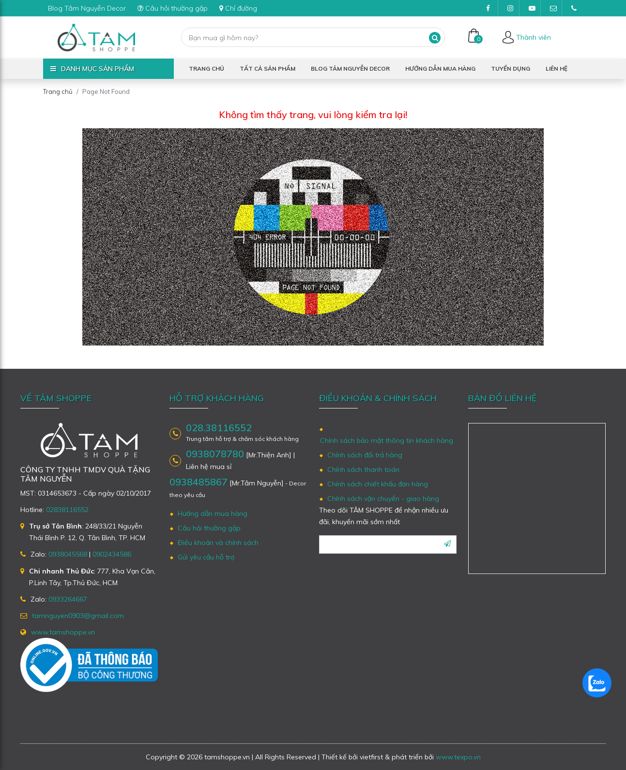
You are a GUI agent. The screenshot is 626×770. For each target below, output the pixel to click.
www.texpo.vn (458, 757)
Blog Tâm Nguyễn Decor (87, 8)
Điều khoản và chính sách (218, 542)
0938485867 (198, 482)
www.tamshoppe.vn (63, 632)
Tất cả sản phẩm (267, 68)
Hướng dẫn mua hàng (440, 68)
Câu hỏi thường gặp (172, 8)
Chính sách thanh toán (363, 469)
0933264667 (67, 599)
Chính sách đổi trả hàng (364, 455)
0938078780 (215, 454)
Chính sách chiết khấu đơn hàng (377, 484)
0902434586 (111, 554)
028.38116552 (219, 428)
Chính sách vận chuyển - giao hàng (383, 498)
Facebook (492, 10)
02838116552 (67, 509)
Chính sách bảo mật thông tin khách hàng (386, 440)
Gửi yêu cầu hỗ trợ (206, 557)
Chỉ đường (238, 8)
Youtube (535, 10)
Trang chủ (206, 68)
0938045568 (67, 554)
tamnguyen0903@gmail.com (556, 10)
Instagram (513, 10)
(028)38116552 (577, 10)
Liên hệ (556, 68)
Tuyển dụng (510, 68)
